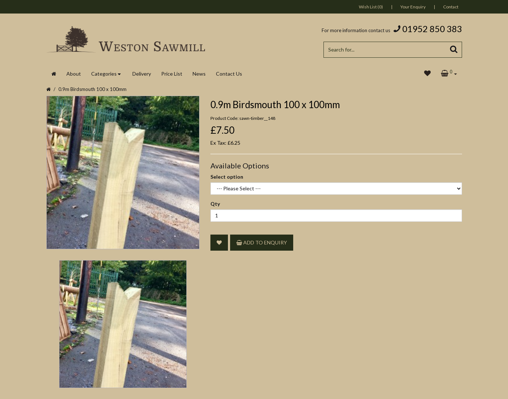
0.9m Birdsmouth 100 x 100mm (92, 89)
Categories (104, 74)
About (73, 74)
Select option (226, 177)
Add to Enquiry (261, 242)
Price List (171, 74)
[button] (449, 73)
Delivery (141, 74)
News (199, 74)
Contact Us (229, 74)
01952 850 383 (432, 28)
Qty (215, 204)
